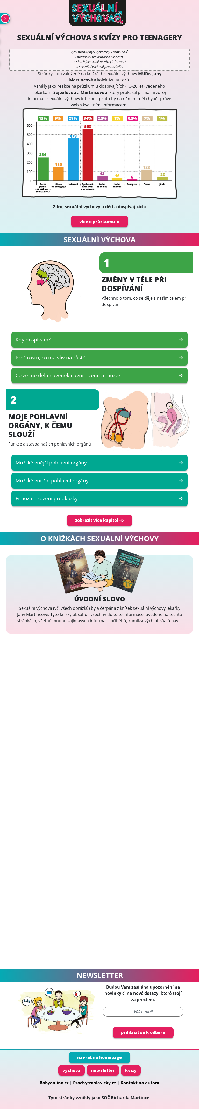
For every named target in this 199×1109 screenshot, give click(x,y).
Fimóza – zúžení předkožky (99, 498)
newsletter (103, 1070)
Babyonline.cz (54, 1083)
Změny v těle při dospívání (134, 284)
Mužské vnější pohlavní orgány (99, 462)
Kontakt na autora (139, 1083)
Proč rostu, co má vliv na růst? (99, 357)
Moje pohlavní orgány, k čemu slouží (40, 425)
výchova (71, 1070)
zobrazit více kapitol (99, 520)
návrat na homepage (99, 1057)
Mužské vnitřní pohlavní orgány (99, 480)
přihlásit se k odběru (143, 1032)
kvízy (131, 1070)
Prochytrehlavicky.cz (94, 1083)
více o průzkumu (99, 221)
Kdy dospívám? (99, 339)
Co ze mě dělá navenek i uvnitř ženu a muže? (99, 375)
